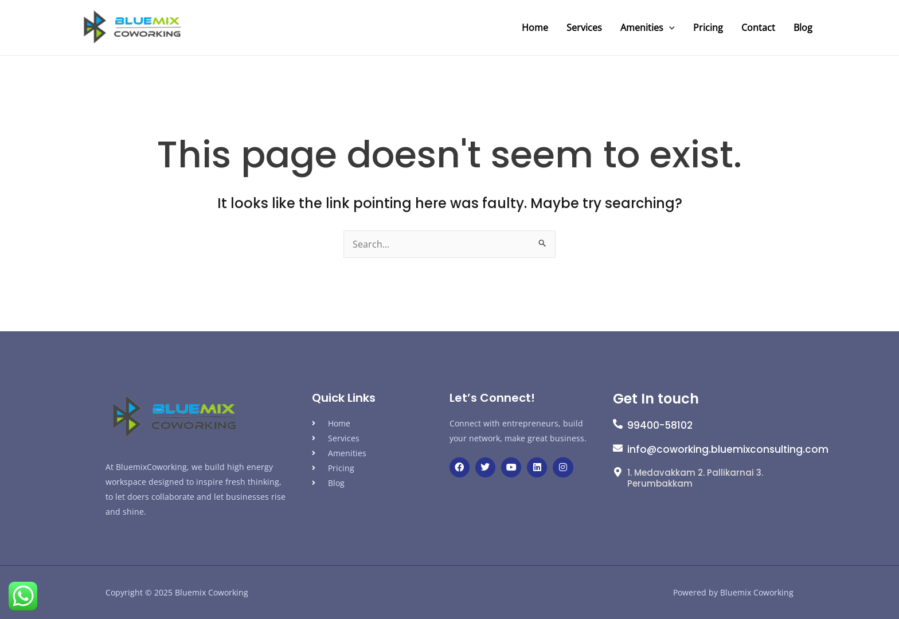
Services (584, 27)
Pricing (708, 27)
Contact (758, 27)
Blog (803, 27)
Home (535, 27)
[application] (669, 27)
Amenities (647, 27)
